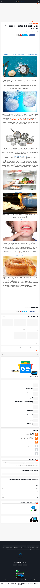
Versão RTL (16, 586)
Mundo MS (33, 473)
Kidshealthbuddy (30, 448)
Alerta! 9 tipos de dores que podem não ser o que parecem (32, 340)
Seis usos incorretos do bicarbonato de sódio (21, 328)
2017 (20, 494)
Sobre (24, 586)
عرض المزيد (3, 316)
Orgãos (10, 463)
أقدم (2, 354)
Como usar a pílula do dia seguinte (21, 340)
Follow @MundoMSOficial (34, 21)
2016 (20, 496)
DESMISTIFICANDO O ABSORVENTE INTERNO (9, 328)
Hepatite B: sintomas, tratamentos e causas (24, 401)
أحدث (37, 354)
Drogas (36, 463)
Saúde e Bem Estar (22, 465)
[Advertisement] (20, 12)
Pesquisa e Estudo (24, 549)
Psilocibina (30, 405)
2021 (20, 488)
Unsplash (35, 78)
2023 (20, 485)
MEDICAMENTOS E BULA (23, 547)
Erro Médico (32, 463)
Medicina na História (20, 463)
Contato (20, 586)
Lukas (33, 452)
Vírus (17, 465)
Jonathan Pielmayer (22, 78)
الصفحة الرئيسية (35, 23)
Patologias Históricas (34, 465)
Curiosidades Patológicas (11, 462)
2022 (20, 486)
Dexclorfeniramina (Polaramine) (26, 414)
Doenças (5, 462)
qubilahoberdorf (31, 441)
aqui (19, 252)
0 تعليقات (26, 31)
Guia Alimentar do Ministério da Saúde (22, 119)
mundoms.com (19, 583)
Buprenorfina (30, 423)
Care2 (21, 289)
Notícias (14, 463)
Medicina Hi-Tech (26, 463)
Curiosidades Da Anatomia (21, 462)
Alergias (36, 462)
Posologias (31, 23)
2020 (20, 489)
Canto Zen (32, 433)
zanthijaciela (31, 437)
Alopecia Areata (29, 388)
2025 (20, 482)
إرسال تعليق (36, 350)
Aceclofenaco (30, 392)
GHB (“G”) (31, 397)
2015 (20, 497)
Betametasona (30, 410)
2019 (20, 491)
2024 (20, 483)
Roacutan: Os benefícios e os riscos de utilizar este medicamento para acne (32, 328)
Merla (31, 419)
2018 (20, 493)
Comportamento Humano (30, 462)
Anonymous (32, 445)
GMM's (20, 584)
